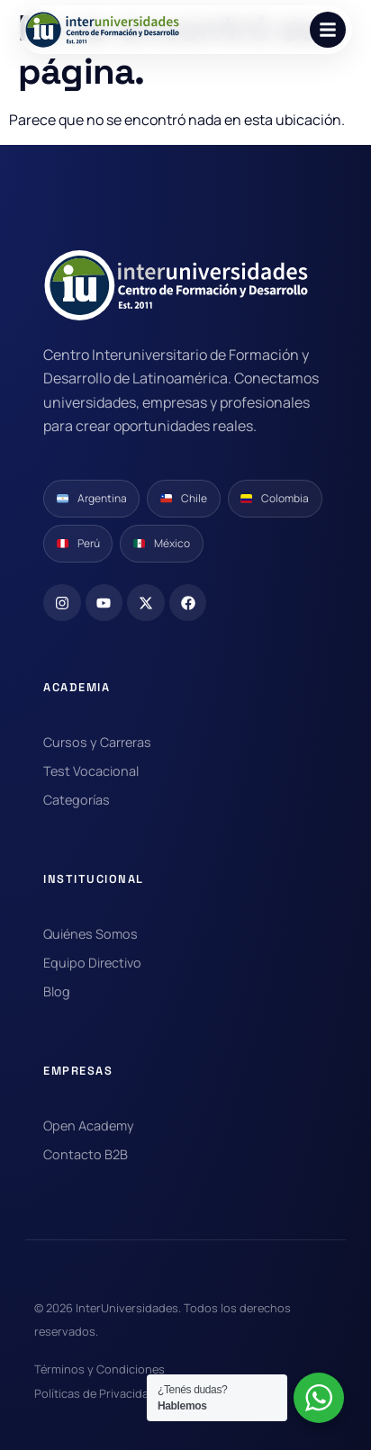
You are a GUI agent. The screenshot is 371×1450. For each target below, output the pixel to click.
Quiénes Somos (90, 933)
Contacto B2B (85, 1154)
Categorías (76, 799)
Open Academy (88, 1125)
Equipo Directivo (92, 962)
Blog (56, 991)
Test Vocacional (91, 770)
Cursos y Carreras (97, 742)
